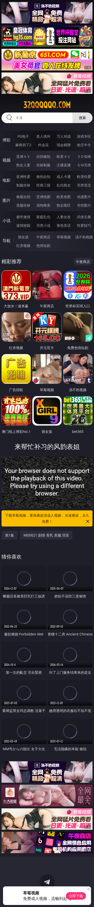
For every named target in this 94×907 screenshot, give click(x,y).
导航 (7, 240)
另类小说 (43, 225)
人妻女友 (64, 216)
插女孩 (23, 237)
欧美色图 (64, 196)
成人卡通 (64, 176)
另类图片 (84, 205)
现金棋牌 (64, 144)
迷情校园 (23, 225)
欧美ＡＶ (64, 156)
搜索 (82, 117)
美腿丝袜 (23, 205)
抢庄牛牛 (84, 144)
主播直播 (64, 165)
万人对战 (64, 136)
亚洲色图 (43, 196)
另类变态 (84, 185)
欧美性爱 (84, 176)
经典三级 (43, 185)
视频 (7, 160)
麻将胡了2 (23, 144)
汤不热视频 (84, 237)
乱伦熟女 (64, 185)
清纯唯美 (43, 205)
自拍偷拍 (43, 156)
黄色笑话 (64, 225)
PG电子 (23, 136)
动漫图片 (84, 196)
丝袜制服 (43, 165)
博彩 (7, 140)
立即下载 (76, 895)
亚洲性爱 (23, 176)
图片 (7, 200)
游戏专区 (84, 136)
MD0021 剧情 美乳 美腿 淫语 (46, 535)
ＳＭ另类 (84, 165)
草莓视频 (64, 237)
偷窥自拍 (23, 196)
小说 (7, 220)
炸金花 (43, 144)
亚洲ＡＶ (23, 156)
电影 (7, 180)
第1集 (9, 535)
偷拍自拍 (43, 176)
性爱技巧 (84, 225)
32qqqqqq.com (47, 105)
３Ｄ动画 (84, 156)
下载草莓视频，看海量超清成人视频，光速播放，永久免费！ (47, 518)
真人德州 (43, 136)
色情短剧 (43, 245)
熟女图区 (64, 205)
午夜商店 (43, 237)
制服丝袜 (23, 185)
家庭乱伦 (43, 216)
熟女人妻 (23, 165)
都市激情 (23, 216)
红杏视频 (23, 245)
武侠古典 (84, 216)
